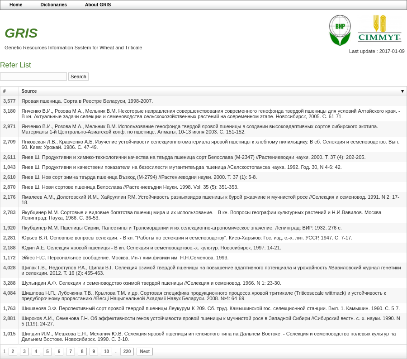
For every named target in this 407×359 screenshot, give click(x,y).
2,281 (9, 237)
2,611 (9, 157)
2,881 (9, 318)
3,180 (9, 111)
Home (15, 4)
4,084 (9, 293)
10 (106, 351)
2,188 (9, 247)
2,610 (9, 177)
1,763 (9, 308)
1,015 (9, 333)
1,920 (9, 227)
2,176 (9, 197)
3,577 (9, 101)
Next (145, 351)
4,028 (9, 267)
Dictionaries (53, 4)
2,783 (9, 212)
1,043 (9, 167)
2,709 (9, 141)
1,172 (9, 257)
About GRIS (98, 4)
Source (29, 91)
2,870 (9, 187)
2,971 (9, 126)
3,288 (9, 283)
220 (127, 351)
